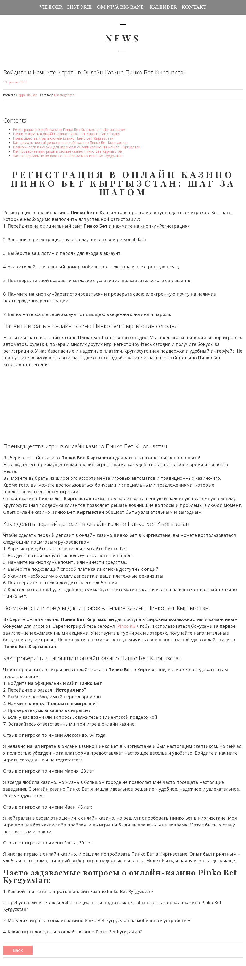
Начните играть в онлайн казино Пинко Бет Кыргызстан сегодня (66, 134)
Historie (79, 7)
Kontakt (194, 7)
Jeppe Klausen (27, 95)
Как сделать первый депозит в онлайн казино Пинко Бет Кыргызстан (70, 142)
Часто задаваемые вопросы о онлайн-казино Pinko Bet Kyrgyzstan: (68, 155)
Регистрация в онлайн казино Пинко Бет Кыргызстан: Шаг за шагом (69, 129)
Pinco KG (126, 626)
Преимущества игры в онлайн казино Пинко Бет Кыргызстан (63, 138)
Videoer (51, 7)
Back (18, 950)
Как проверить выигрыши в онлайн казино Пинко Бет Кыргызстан (67, 151)
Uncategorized (64, 95)
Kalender (163, 7)
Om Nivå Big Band (121, 7)
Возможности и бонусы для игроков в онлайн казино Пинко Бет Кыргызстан (76, 147)
